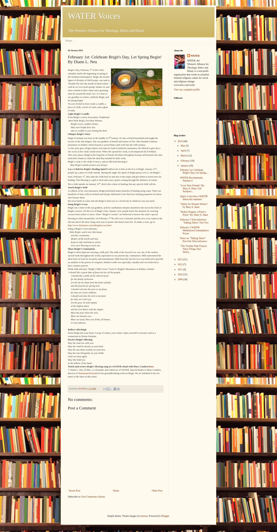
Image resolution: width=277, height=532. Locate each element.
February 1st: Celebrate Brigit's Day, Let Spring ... (194, 171)
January (185, 165)
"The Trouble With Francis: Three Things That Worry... (193, 249)
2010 (180, 274)
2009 (180, 279)
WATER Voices (94, 16)
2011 (180, 269)
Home (68, 40)
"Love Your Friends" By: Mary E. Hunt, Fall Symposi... (192, 188)
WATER (195, 55)
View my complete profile (187, 89)
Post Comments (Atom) (93, 496)
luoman (144, 516)
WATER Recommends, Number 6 (191, 179)
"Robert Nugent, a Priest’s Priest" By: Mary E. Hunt (194, 213)
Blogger (165, 516)
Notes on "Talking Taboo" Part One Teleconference (193, 240)
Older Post (157, 490)
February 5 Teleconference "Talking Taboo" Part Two (194, 221)
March (184, 155)
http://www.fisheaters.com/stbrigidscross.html (89, 225)
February (185, 160)
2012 (180, 264)
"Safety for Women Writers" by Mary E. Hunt (194, 205)
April (183, 150)
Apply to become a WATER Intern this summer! (194, 198)
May (183, 145)
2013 (180, 259)
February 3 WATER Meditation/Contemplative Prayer (194, 230)
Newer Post (74, 490)
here (151, 366)
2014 (180, 141)
